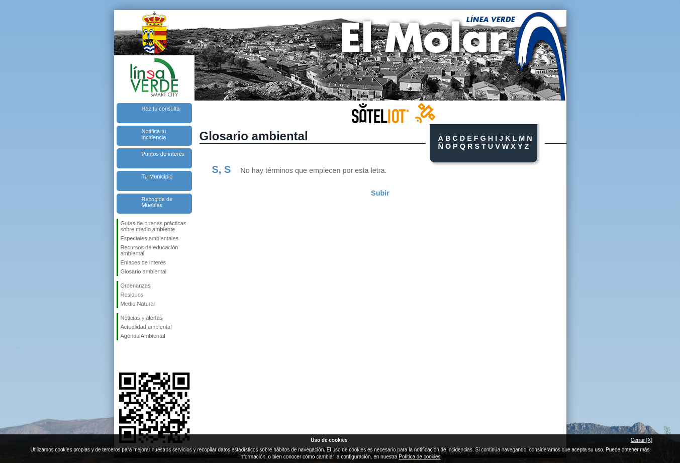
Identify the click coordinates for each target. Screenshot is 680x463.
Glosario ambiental (144, 271)
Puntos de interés (163, 154)
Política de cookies (419, 456)
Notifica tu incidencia (154, 134)
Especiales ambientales (150, 238)
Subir (380, 193)
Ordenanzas (136, 286)
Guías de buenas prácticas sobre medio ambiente (153, 226)
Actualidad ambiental (146, 327)
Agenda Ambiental (143, 336)
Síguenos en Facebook (123, 356)
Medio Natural (138, 304)
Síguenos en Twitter (139, 356)
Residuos (132, 295)
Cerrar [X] (641, 440)
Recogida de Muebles (157, 202)
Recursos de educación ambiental (149, 250)
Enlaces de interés (143, 262)
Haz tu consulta (161, 109)
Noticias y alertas (142, 318)
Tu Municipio (157, 176)
